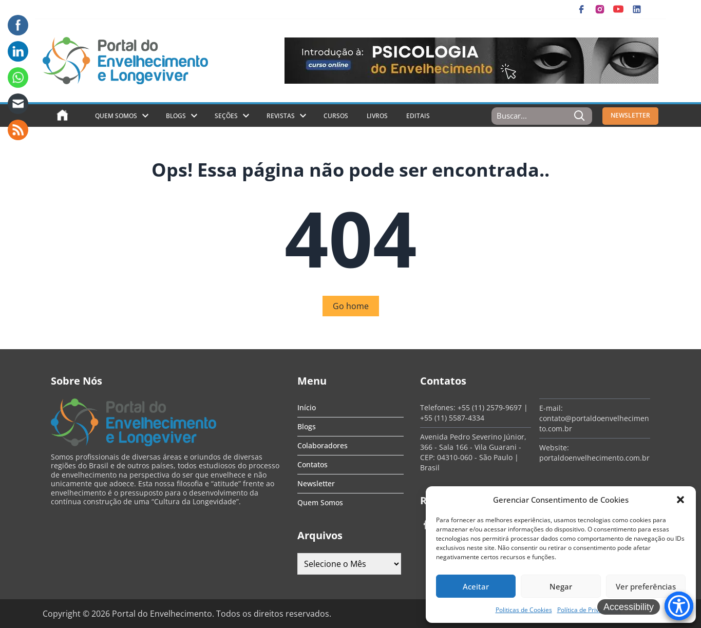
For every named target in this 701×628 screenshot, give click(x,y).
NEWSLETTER (630, 115)
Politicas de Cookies (524, 609)
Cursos (336, 115)
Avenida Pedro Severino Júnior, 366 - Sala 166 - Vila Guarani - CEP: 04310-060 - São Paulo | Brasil (473, 452)
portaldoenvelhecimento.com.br (594, 458)
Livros (377, 115)
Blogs (176, 115)
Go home (351, 306)
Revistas (281, 115)
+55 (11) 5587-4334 (452, 418)
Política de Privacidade (589, 609)
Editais (418, 115)
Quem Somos (116, 115)
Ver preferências (646, 586)
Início (306, 407)
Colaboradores (322, 445)
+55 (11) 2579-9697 (490, 407)
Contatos (312, 464)
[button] (680, 499)
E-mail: (551, 408)
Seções (226, 115)
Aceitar (476, 586)
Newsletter (316, 483)
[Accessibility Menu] (679, 606)
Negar (561, 586)
